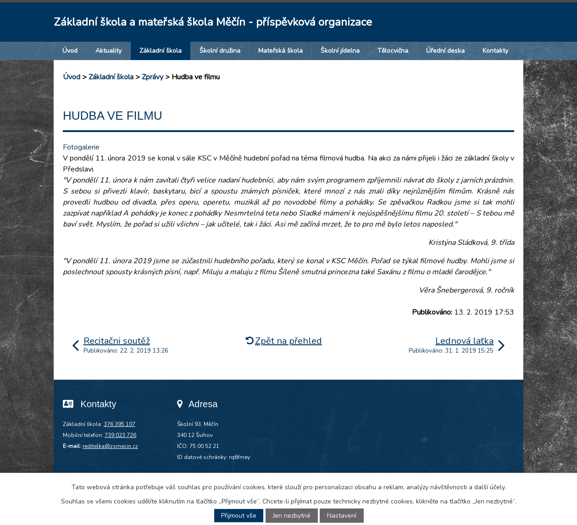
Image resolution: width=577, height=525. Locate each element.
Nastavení (341, 515)
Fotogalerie (81, 147)
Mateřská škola (280, 50)
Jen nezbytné (292, 515)
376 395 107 (119, 424)
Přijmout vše (238, 515)
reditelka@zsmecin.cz (110, 446)
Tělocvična (392, 50)
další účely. (490, 487)
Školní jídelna (340, 50)
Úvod (70, 50)
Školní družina (220, 50)
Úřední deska (445, 50)
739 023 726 (120, 435)
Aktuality (108, 50)
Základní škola (160, 50)
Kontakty (495, 50)
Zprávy (152, 77)
